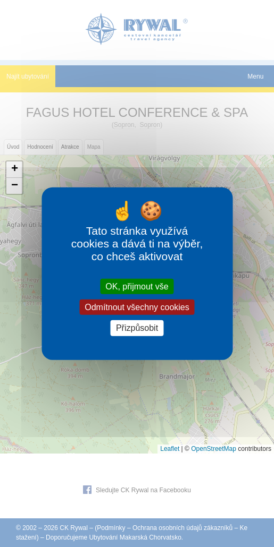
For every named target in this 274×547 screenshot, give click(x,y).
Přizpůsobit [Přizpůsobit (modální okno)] (137, 327)
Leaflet (169, 448)
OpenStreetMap (213, 448)
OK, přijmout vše (136, 286)
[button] (14, 169)
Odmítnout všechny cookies (137, 307)
